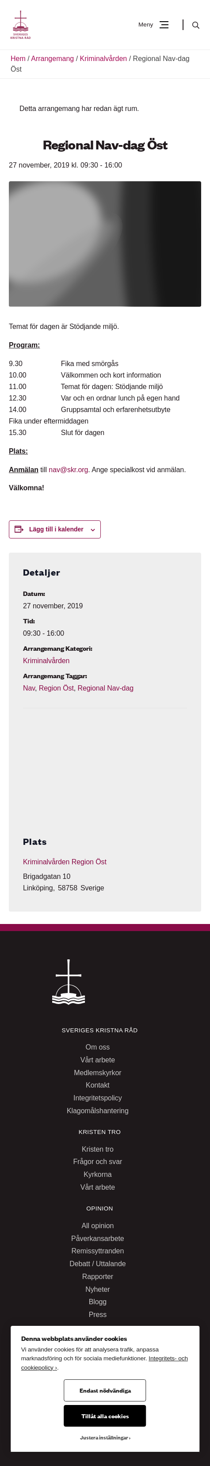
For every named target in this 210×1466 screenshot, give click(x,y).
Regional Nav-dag (105, 688)
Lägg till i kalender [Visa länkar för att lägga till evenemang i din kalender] (56, 529)
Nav (29, 688)
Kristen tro (98, 1149)
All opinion (97, 1225)
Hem (18, 58)
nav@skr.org (68, 469)
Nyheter (97, 1289)
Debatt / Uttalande (97, 1263)
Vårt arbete (97, 1060)
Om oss (98, 1047)
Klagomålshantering (98, 1111)
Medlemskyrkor (97, 1073)
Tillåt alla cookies (105, 1415)
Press (98, 1314)
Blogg (98, 1302)
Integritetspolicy (97, 1098)
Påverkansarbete (97, 1238)
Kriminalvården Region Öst (65, 862)
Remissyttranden (98, 1251)
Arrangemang (52, 58)
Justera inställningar (104, 1437)
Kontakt (98, 1085)
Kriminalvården (103, 58)
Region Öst (56, 688)
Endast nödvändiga (105, 1390)
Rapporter (97, 1276)
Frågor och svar (97, 1161)
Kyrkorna (97, 1174)
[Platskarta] (105, 761)
